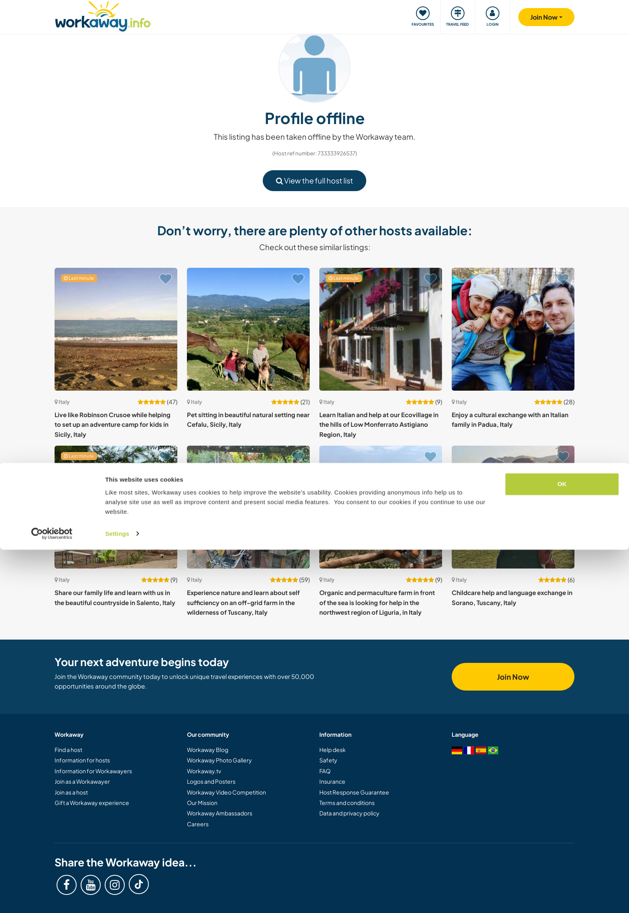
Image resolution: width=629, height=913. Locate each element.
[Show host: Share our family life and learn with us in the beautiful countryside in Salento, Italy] (116, 507)
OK (562, 847)
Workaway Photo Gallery (219, 760)
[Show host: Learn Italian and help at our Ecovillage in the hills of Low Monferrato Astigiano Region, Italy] (380, 329)
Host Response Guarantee (354, 792)
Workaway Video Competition (226, 792)
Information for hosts (82, 760)
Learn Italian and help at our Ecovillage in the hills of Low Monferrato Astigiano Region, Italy (378, 424)
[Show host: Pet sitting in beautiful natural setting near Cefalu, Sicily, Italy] (248, 329)
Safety (328, 760)
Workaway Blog (207, 749)
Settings (117, 897)
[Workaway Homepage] (103, 15)
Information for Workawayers (93, 770)
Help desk (332, 749)
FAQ (325, 770)
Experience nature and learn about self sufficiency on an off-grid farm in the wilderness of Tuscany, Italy (243, 602)
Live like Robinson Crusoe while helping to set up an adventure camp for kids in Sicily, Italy (112, 424)
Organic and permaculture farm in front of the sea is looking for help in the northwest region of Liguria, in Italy (377, 602)
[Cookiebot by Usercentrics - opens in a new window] (52, 897)
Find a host (68, 749)
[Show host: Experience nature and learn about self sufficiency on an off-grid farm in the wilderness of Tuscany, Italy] (248, 507)
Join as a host (71, 792)
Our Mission (202, 802)
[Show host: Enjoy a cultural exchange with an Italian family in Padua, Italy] (513, 329)
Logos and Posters (211, 781)
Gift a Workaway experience (92, 802)
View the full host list (314, 180)
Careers (198, 823)
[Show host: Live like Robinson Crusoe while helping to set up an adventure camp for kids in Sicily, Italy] (116, 329)
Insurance (332, 781)
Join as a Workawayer (82, 781)
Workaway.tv (204, 770)
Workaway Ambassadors (219, 813)
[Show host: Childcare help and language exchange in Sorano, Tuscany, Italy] (513, 507)
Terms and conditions (347, 802)
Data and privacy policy (349, 813)
